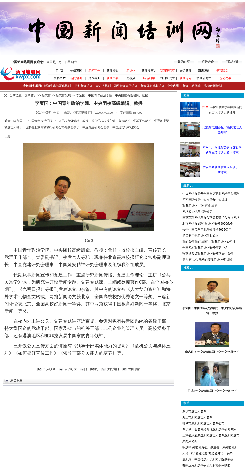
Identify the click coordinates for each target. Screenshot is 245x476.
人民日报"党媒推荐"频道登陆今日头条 (207, 453)
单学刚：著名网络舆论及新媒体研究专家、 (210, 429)
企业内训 (172, 86)
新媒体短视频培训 (153, 86)
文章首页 (31, 95)
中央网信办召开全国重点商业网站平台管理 (210, 193)
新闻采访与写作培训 (57, 86)
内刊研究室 (167, 78)
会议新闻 (186, 70)
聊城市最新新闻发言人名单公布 (203, 423)
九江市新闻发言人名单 (197, 417)
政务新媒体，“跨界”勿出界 (199, 205)
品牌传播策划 (211, 86)
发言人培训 (103, 86)
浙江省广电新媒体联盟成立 (200, 235)
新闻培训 (76, 78)
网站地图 (232, 61)
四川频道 (204, 70)
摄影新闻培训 (84, 86)
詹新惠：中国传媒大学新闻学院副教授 (207, 459)
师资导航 (94, 78)
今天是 (44, 62)
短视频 (130, 78)
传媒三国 (76, 70)
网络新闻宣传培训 (126, 86)
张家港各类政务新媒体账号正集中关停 (207, 253)
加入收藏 (49, 369)
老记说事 (225, 78)
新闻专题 (186, 78)
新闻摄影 (113, 70)
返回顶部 (134, 369)
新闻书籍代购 (189, 86)
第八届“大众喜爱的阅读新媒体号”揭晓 (207, 259)
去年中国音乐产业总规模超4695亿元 (206, 229)
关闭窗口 (113, 369)
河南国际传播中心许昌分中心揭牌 (204, 199)
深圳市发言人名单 (194, 411)
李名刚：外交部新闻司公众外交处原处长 (212, 352)
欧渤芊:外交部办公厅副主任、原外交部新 (209, 447)
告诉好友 (71, 369)
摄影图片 (57, 78)
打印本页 (92, 369)
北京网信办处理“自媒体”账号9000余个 (207, 223)
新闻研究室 (167, 70)
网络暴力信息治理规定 (197, 211)
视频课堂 (222, 70)
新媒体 (130, 70)
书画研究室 (203, 78)
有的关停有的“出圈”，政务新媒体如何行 (208, 241)
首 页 (57, 70)
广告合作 (208, 61)
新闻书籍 (113, 78)
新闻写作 (94, 70)
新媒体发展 (63, 95)
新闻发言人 (149, 70)
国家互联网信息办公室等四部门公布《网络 (210, 217)
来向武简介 (189, 441)
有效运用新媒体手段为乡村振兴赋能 (206, 465)
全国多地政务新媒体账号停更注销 (204, 247)
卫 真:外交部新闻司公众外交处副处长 (212, 391)
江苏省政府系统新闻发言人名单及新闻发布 (210, 435)
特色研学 (149, 78)
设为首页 (184, 61)
